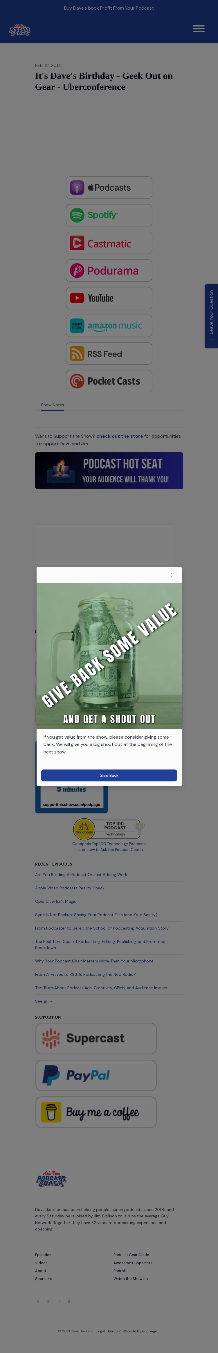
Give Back (109, 775)
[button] (172, 575)
